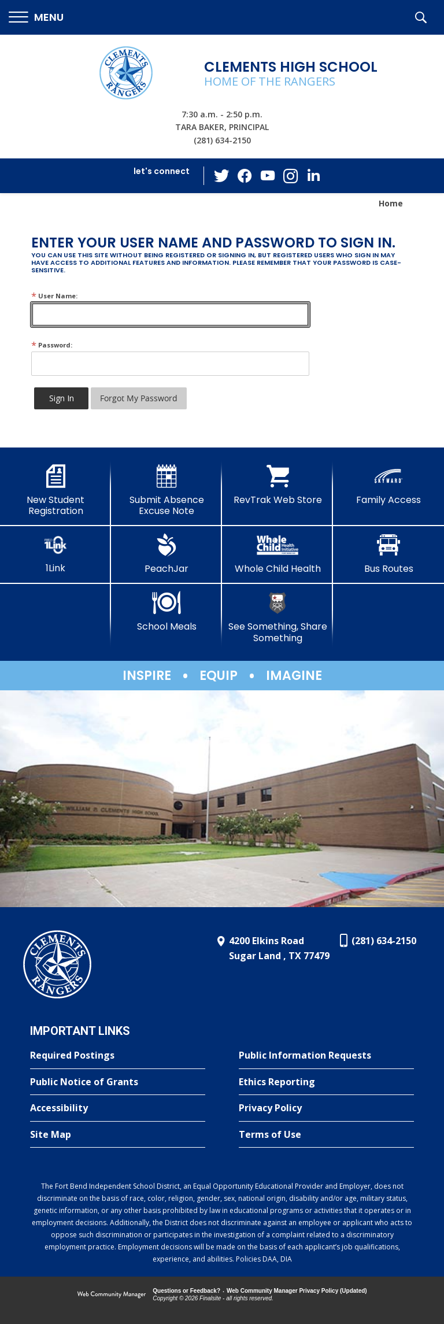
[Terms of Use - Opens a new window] (326, 1135)
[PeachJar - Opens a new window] (166, 554)
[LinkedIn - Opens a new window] (313, 175)
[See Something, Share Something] (277, 617)
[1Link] (55, 553)
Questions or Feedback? (186, 1291)
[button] (36, 17)
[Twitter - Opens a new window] (221, 175)
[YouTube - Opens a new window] (267, 175)
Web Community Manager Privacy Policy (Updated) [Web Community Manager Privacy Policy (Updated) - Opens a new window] (297, 1291)
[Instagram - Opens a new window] (290, 176)
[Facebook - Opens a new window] (244, 176)
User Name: (54, 295)
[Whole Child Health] (277, 554)
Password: (51, 345)
